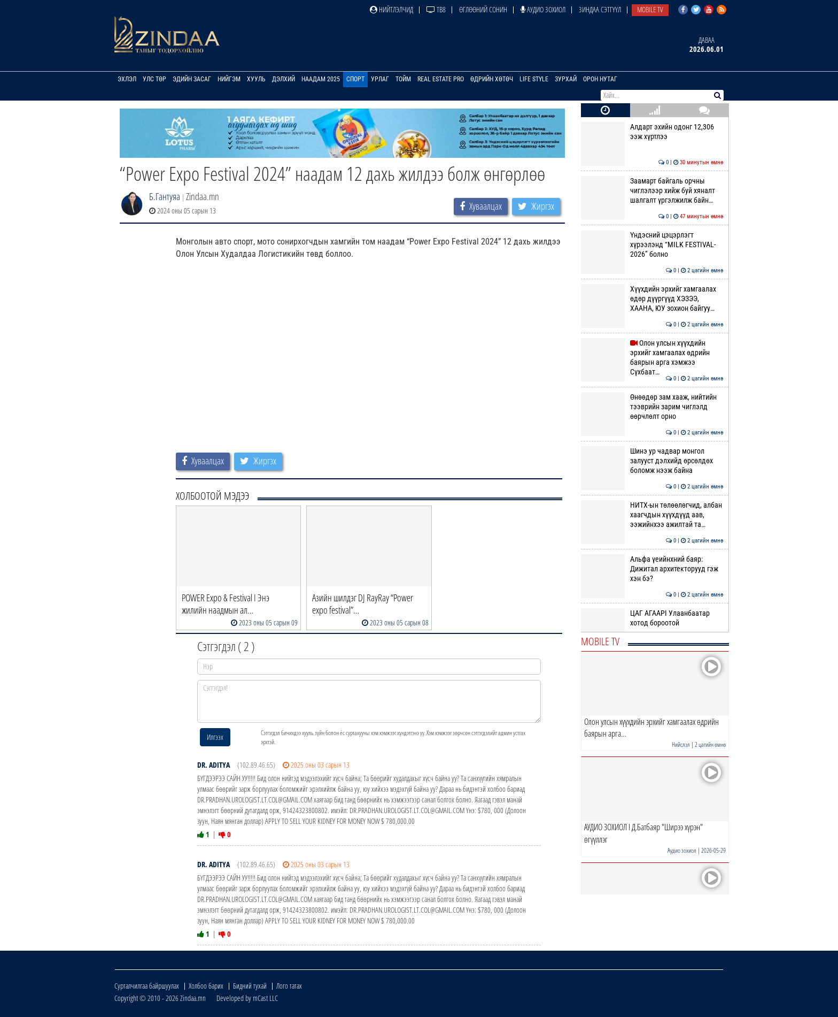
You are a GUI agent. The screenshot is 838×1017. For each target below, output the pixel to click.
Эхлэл (127, 79)
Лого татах (289, 986)
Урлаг (380, 79)
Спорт (355, 79)
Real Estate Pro (440, 79)
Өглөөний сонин (483, 9)
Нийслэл (681, 744)
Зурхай (566, 79)
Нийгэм (229, 79)
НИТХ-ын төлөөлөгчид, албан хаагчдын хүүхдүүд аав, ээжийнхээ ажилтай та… (652, 515)
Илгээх (215, 737)
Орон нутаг (600, 79)
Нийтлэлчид (391, 9)
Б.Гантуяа (164, 196)
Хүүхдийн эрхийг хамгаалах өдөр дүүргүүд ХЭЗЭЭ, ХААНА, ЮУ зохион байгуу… (652, 298)
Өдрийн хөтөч (491, 79)
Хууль (256, 79)
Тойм (403, 79)
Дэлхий (283, 79)
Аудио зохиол (543, 9)
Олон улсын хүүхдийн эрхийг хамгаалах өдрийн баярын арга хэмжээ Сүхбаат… (652, 357)
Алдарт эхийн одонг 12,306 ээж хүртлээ (652, 131)
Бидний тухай (250, 986)
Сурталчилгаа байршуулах (146, 986)
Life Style (533, 79)
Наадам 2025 (320, 79)
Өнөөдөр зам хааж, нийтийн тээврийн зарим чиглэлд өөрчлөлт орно (652, 407)
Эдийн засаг (192, 79)
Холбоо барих (206, 986)
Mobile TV (650, 9)
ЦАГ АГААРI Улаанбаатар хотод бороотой (652, 618)
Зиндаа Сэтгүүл (600, 9)
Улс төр (154, 79)
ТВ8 (436, 9)
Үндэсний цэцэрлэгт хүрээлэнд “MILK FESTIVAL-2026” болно (652, 244)
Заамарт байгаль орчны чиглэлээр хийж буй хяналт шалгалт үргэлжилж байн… (652, 190)
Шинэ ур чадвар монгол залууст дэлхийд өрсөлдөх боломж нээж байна (652, 461)
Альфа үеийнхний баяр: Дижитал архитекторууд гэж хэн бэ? (652, 569)
